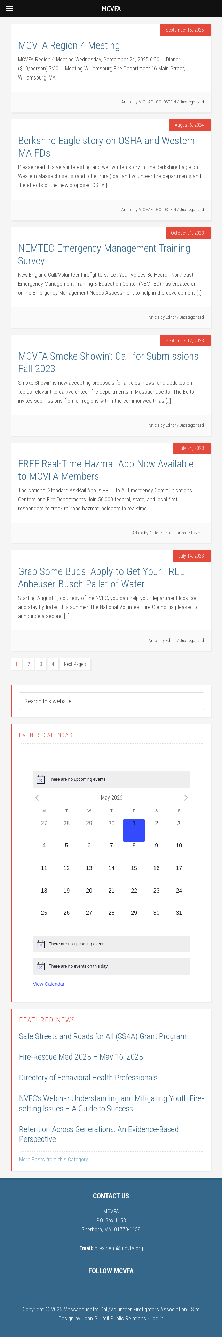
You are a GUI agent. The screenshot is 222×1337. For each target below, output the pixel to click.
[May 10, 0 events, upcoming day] (179, 853)
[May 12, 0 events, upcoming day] (66, 875)
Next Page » (75, 664)
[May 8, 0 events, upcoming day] (134, 853)
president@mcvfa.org (119, 1248)
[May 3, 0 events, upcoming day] (179, 830)
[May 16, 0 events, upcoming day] (156, 875)
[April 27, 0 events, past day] (44, 830)
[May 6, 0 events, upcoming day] (89, 853)
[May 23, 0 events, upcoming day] (156, 898)
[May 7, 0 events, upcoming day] (111, 853)
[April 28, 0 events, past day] (66, 830)
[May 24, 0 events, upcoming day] (179, 898)
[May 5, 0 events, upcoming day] (66, 853)
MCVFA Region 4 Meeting (69, 45)
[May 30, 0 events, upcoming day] (156, 920)
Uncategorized (192, 102)
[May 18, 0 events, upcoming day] (44, 898)
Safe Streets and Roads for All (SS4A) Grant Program (103, 1036)
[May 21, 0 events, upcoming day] (111, 898)
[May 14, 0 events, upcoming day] (111, 875)
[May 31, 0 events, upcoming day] (179, 920)
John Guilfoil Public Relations (114, 1318)
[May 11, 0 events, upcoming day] (44, 875)
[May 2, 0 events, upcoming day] (156, 830)
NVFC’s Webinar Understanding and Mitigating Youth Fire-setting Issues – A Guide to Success (111, 1103)
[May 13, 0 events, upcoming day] (89, 875)
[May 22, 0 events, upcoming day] (134, 898)
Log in (157, 1318)
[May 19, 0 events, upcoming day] (66, 898)
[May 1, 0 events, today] (134, 830)
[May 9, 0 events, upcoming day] (156, 853)
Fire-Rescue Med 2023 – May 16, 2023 (81, 1057)
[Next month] (186, 797)
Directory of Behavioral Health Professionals (88, 1078)
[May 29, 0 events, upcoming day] (134, 920)
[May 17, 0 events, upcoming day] (179, 875)
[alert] (111, 779)
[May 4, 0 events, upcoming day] (44, 853)
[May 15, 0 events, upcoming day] (134, 875)
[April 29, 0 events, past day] (89, 830)
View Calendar (48, 984)
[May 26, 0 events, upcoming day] (66, 920)
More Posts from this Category (53, 1159)
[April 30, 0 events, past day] (111, 830)
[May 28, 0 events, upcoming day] (111, 920)
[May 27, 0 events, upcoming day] (89, 920)
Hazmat (197, 532)
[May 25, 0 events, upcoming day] (44, 920)
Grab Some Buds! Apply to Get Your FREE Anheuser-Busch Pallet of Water (101, 577)
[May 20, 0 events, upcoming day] (89, 898)
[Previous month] (37, 797)
